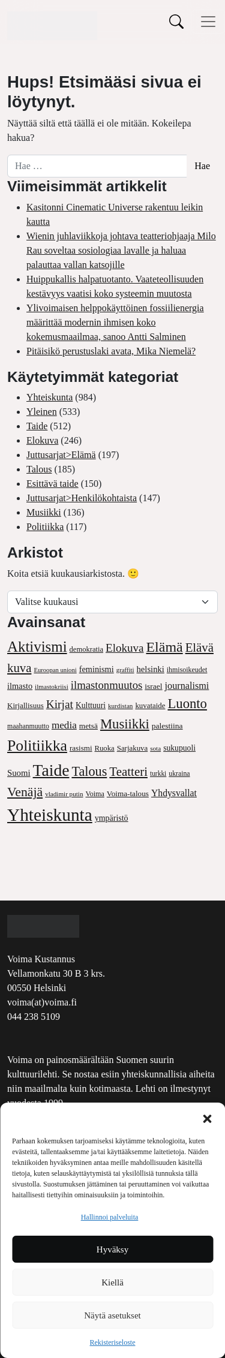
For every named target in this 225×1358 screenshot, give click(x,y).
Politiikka (45, 527)
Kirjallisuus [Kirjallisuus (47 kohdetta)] (25, 705)
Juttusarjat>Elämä (61, 455)
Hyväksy (112, 1249)
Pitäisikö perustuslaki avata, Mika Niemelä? (111, 351)
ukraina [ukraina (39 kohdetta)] (179, 774)
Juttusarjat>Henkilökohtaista (81, 498)
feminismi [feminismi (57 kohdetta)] (96, 669)
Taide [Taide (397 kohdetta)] (51, 770)
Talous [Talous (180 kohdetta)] (89, 771)
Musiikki (43, 512)
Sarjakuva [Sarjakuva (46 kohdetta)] (132, 748)
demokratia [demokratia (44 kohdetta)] (86, 649)
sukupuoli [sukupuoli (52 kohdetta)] (179, 747)
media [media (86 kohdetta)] (64, 725)
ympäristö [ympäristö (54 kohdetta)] (111, 818)
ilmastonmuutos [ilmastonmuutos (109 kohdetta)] (107, 685)
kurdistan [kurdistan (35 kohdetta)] (120, 705)
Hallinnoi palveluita (110, 1217)
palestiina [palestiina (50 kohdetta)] (167, 725)
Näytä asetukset (112, 1315)
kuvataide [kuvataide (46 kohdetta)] (150, 705)
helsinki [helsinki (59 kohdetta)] (150, 669)
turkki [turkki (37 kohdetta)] (158, 773)
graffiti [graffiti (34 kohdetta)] (125, 669)
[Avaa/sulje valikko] (208, 22)
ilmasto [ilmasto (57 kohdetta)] (19, 686)
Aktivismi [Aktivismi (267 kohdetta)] (37, 647)
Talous (39, 469)
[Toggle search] (176, 21)
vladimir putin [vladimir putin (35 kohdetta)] (64, 793)
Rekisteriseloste (113, 1342)
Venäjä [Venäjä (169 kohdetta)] (25, 792)
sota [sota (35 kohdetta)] (155, 748)
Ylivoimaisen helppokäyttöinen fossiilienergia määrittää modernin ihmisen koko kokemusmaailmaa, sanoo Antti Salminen (115, 322)
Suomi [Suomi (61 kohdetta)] (19, 773)
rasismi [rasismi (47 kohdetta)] (81, 747)
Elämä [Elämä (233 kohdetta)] (164, 647)
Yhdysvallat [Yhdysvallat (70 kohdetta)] (174, 793)
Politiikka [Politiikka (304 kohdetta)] (37, 745)
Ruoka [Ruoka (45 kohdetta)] (105, 748)
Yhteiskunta (49, 397)
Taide (36, 426)
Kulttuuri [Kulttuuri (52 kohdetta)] (91, 705)
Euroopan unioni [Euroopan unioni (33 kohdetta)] (55, 670)
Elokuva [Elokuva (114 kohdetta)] (124, 648)
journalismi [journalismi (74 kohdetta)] (187, 685)
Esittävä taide (52, 483)
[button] (207, 1118)
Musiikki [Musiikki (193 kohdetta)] (124, 723)
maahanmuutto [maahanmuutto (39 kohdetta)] (28, 726)
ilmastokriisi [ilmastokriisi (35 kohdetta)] (51, 686)
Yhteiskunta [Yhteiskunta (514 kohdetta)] (49, 814)
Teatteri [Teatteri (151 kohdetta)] (128, 771)
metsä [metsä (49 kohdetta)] (88, 725)
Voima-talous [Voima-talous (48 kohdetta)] (128, 793)
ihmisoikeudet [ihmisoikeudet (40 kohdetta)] (187, 670)
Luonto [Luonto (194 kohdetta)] (187, 703)
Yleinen (41, 412)
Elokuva (42, 440)
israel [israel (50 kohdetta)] (153, 686)
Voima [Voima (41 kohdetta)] (95, 794)
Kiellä (112, 1282)
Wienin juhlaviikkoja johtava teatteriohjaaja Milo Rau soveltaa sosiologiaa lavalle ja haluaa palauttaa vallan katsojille (121, 250)
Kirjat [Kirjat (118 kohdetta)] (59, 704)
